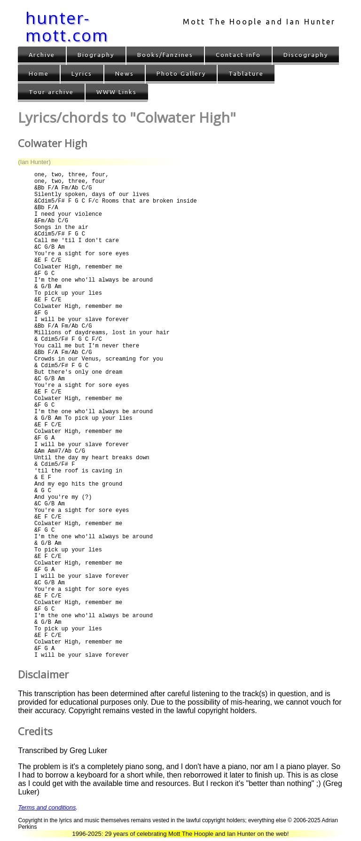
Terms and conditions (47, 807)
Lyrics (81, 73)
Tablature (246, 73)
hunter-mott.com (67, 26)
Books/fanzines (165, 54)
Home (39, 73)
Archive (42, 54)
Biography (96, 54)
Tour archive (51, 91)
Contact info (238, 54)
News (124, 73)
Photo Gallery (181, 73)
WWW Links (116, 91)
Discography (305, 54)
